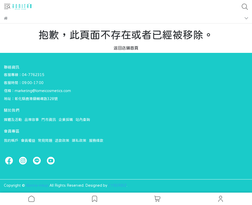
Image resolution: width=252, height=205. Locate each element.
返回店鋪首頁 (126, 48)
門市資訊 (48, 120)
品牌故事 (31, 120)
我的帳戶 (11, 140)
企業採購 (65, 120)
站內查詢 (82, 120)
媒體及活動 (13, 120)
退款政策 (62, 140)
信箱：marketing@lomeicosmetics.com (37, 91)
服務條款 (96, 140)
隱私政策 (79, 140)
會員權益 (28, 140)
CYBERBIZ (117, 185)
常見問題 (45, 140)
